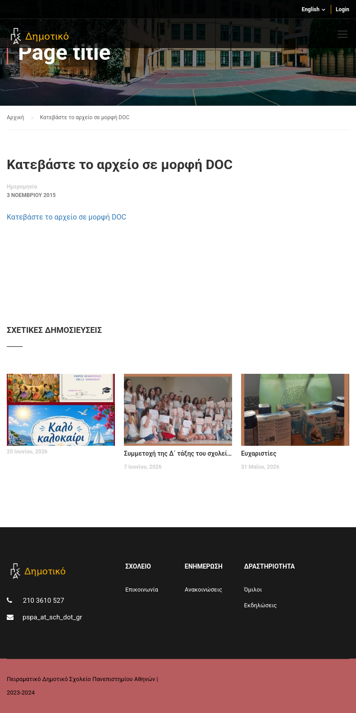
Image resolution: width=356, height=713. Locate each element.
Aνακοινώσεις (203, 589)
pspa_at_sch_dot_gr (52, 617)
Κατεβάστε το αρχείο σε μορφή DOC (66, 217)
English (310, 9)
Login (342, 9)
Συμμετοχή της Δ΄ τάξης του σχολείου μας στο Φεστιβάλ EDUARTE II (178, 453)
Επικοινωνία (141, 589)
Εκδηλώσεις (260, 605)
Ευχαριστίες (258, 453)
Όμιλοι (253, 589)
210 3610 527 (42, 600)
